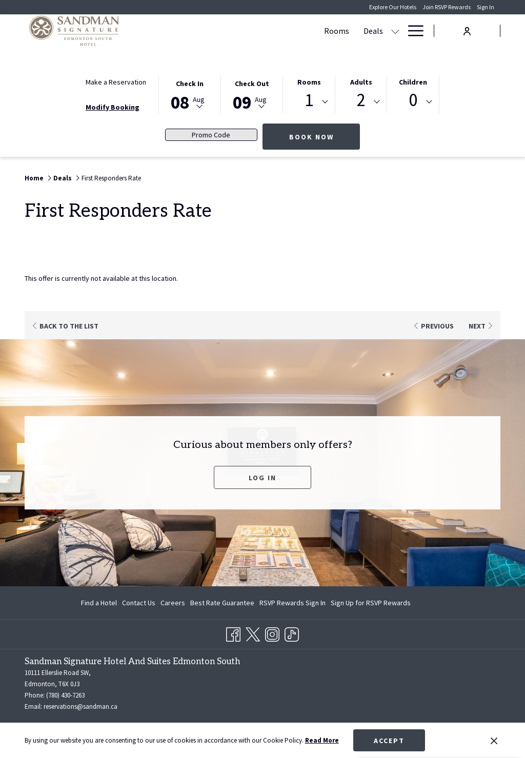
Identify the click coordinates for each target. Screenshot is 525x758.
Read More (322, 740)
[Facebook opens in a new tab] (233, 632)
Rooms (309, 82)
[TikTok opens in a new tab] (292, 632)
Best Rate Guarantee (222, 602)
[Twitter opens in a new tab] (253, 632)
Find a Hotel (99, 602)
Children (413, 82)
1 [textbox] (309, 100)
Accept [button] (389, 740)
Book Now (324, 136)
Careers (172, 602)
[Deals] (237, 30)
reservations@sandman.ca (80, 706)
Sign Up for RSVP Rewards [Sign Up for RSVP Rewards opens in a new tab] (371, 604)
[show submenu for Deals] (259, 30)
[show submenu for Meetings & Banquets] (358, 30)
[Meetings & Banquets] (308, 30)
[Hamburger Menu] (411, 30)
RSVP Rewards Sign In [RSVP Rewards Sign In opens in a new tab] (292, 604)
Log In (262, 477)
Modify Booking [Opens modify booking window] (112, 107)
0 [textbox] (413, 100)
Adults (361, 82)
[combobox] (309, 102)
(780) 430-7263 (65, 695)
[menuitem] (100, 602)
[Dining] (381, 30)
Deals (62, 178)
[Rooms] (200, 30)
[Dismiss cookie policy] (494, 740)
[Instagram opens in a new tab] (272, 632)
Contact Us (138, 602)
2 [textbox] (361, 100)
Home (34, 178)
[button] (189, 94)
